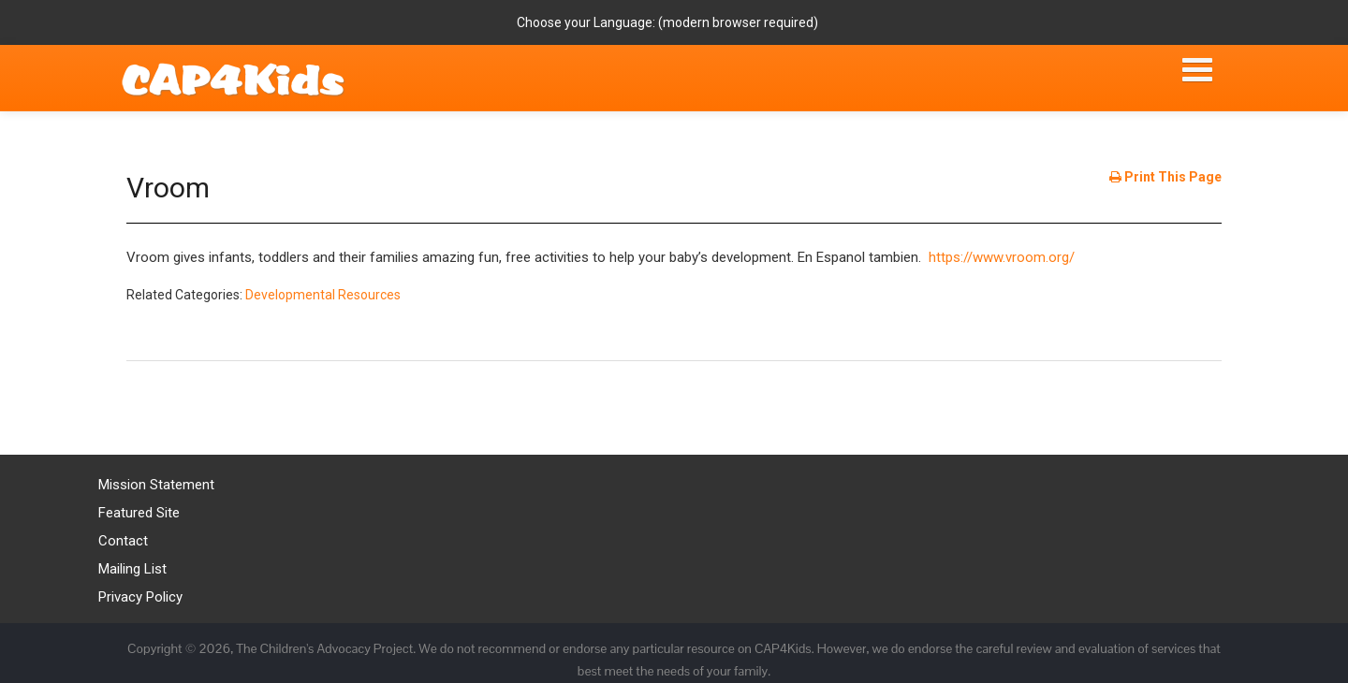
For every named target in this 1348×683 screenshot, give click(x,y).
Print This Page (1165, 176)
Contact (123, 540)
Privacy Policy (140, 597)
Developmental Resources (323, 294)
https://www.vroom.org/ (1002, 257)
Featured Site (139, 512)
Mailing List (132, 568)
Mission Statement (156, 484)
